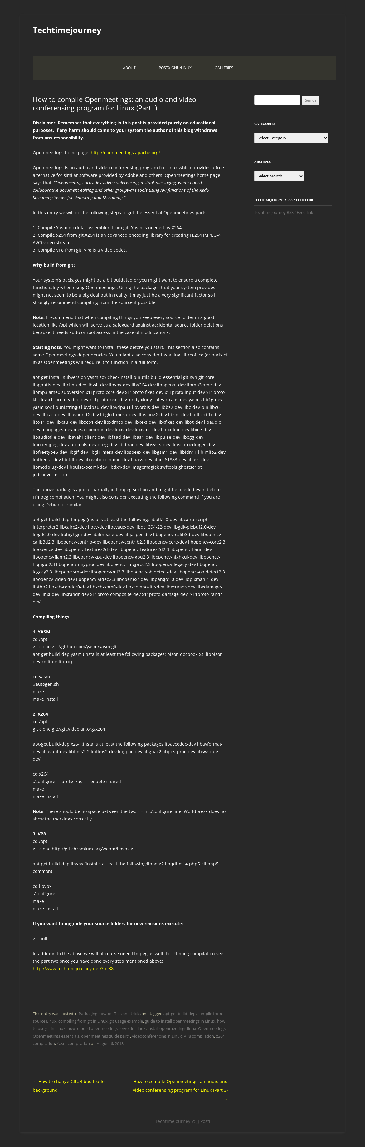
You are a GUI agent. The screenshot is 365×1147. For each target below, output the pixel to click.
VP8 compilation (199, 1036)
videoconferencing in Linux (157, 1036)
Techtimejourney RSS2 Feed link (283, 212)
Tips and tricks (127, 1013)
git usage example (126, 1021)
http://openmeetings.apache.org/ (125, 153)
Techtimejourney (67, 30)
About (129, 67)
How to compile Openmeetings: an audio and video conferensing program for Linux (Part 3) (180, 1090)
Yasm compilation (73, 1043)
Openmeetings (212, 1028)
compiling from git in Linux (83, 1021)
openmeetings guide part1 (105, 1036)
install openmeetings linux (172, 1028)
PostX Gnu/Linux (175, 67)
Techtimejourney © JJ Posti (182, 1121)
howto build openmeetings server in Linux (106, 1028)
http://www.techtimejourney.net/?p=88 (73, 968)
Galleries (224, 67)
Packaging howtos (95, 1013)
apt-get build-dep (179, 1013)
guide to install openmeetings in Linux (180, 1021)
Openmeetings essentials (56, 1036)
